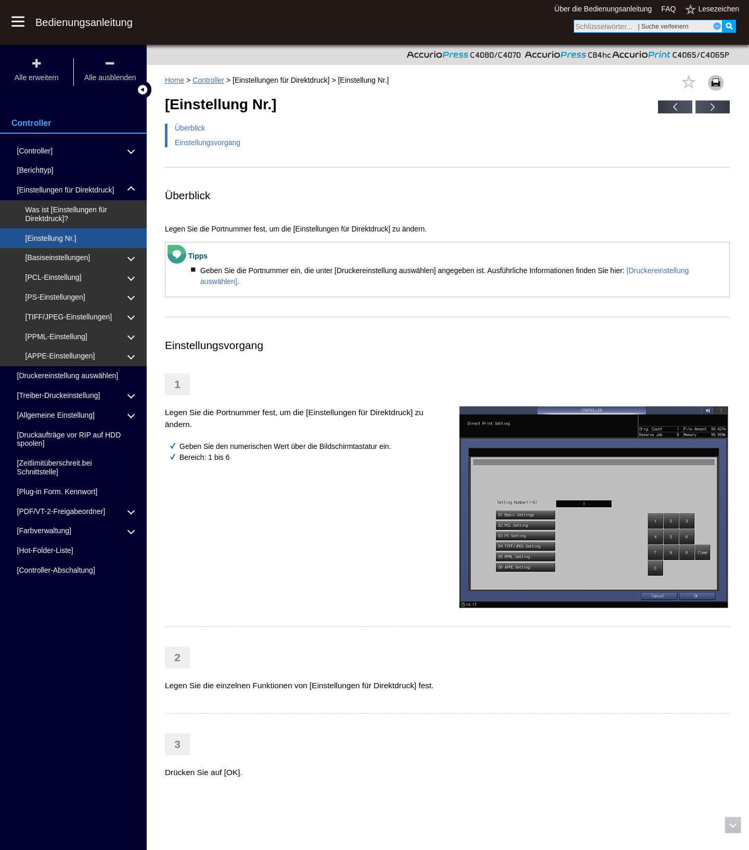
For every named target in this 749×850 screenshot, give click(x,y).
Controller (208, 80)
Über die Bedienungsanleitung (603, 9)
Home (174, 80)
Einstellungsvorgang (207, 142)
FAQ (668, 9)
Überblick (190, 128)
